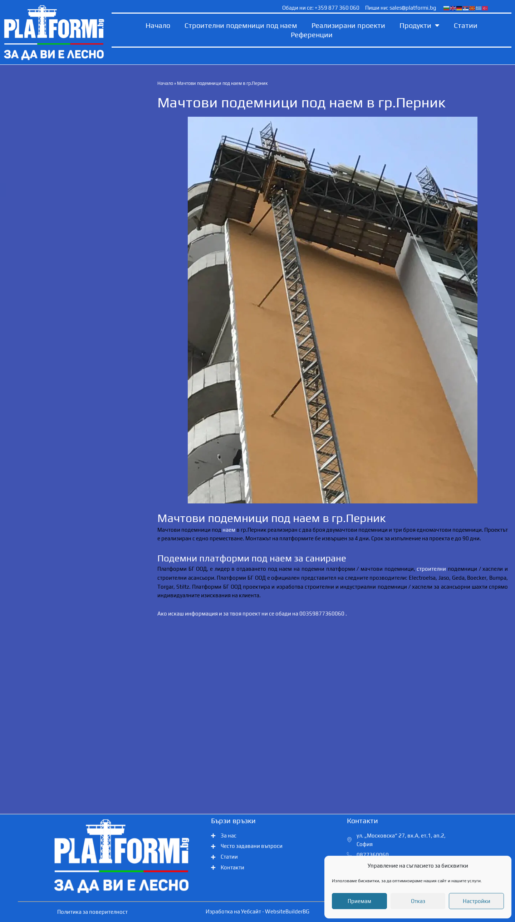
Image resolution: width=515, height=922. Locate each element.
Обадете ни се (60, 189)
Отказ (418, 901)
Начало (158, 25)
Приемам (359, 901)
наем (228, 529)
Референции (312, 34)
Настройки (476, 901)
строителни (431, 569)
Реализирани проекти (348, 25)
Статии (465, 25)
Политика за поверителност (92, 912)
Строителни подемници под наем (241, 25)
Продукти (419, 25)
